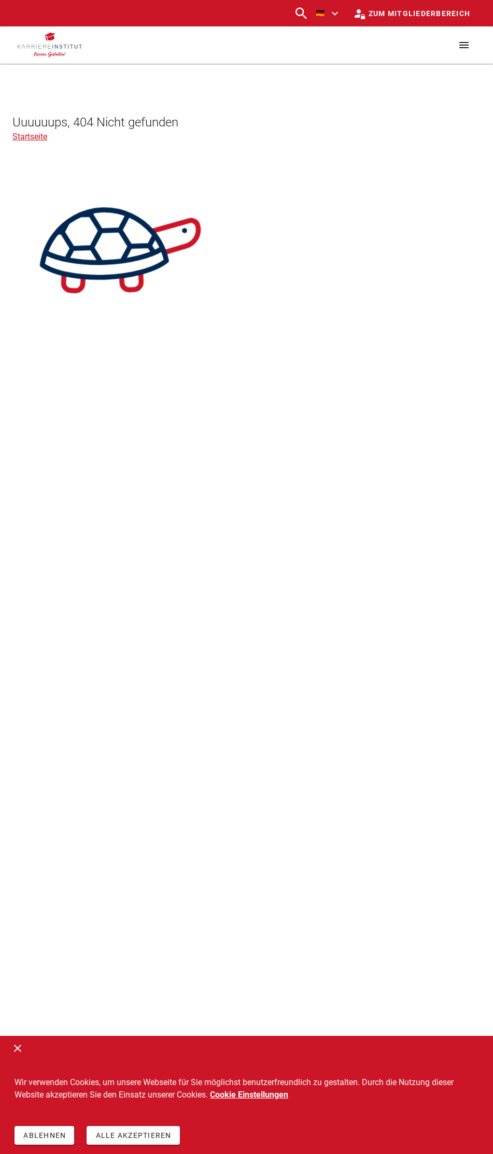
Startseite (29, 136)
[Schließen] (17, 1048)
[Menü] (464, 45)
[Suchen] (301, 13)
